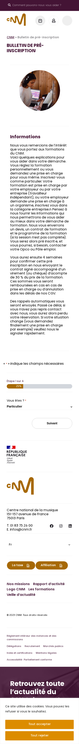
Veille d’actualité (21, 595)
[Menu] (67, 21)
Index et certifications (19, 653)
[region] (39, 721)
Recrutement (32, 646)
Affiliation (48, 565)
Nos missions (18, 584)
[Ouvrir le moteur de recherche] (34, 5)
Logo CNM (16, 589)
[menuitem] (39, 544)
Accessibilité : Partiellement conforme (29, 660)
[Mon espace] (54, 21)
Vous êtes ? (16, 401)
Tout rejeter (40, 735)
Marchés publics (53, 646)
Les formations (41, 589)
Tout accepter (39, 724)
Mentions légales (46, 653)
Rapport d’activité (49, 584)
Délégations (14, 646)
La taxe (17, 565)
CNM (10, 37)
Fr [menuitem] (10, 544)
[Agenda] (40, 21)
